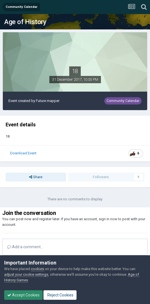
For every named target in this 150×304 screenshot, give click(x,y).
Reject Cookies (60, 295)
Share (35, 177)
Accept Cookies (23, 295)
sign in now (108, 219)
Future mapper (47, 101)
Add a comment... (25, 247)
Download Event (23, 153)
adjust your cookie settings (26, 274)
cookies (37, 269)
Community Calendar (123, 101)
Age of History (25, 22)
